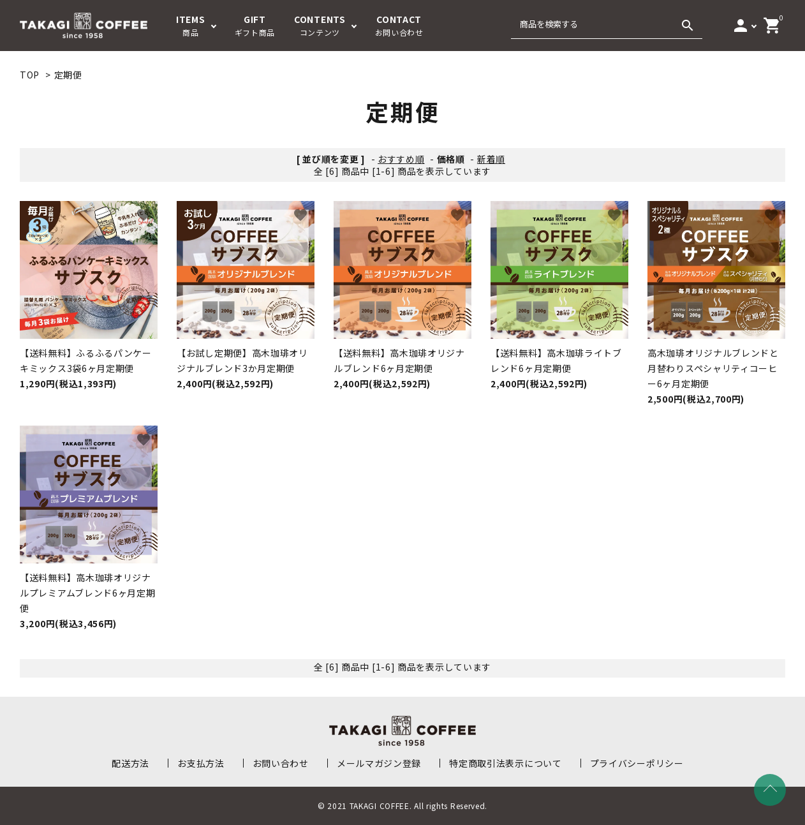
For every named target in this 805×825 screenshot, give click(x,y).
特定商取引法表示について (505, 763)
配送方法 (130, 763)
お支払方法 (201, 763)
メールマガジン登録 (379, 763)
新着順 (491, 158)
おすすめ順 (401, 158)
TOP (30, 74)
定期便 (68, 74)
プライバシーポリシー (637, 763)
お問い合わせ (281, 763)
